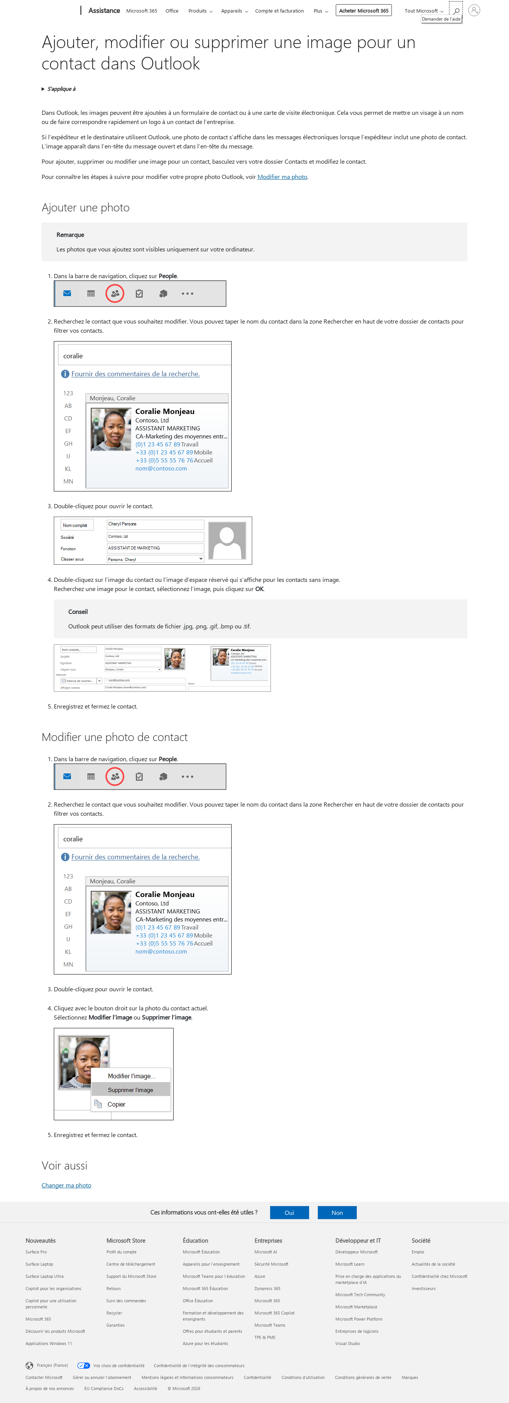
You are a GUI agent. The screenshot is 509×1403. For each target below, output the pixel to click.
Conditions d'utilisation (303, 1377)
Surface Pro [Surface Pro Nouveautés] (36, 1252)
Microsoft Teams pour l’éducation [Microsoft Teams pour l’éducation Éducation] (214, 1276)
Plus (318, 10)
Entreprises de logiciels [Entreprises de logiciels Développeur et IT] (357, 1331)
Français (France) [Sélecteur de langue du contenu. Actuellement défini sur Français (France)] (52, 1365)
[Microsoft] (52, 10)
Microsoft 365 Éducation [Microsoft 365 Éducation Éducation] (205, 1288)
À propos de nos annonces (50, 1388)
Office (172, 10)
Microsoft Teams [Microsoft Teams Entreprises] (269, 1325)
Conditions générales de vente (363, 1377)
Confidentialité (257, 1377)
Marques (410, 1377)
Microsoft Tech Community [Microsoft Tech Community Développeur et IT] (360, 1294)
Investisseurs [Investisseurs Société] (424, 1288)
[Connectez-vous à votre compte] (474, 10)
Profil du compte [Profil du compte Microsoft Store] (121, 1252)
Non (337, 1212)
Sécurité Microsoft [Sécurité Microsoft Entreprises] (271, 1264)
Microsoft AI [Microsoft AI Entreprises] (265, 1252)
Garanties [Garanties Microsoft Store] (115, 1325)
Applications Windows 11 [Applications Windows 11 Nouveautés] (49, 1343)
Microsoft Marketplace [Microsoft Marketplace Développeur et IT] (356, 1307)
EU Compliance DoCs (104, 1388)
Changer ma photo (66, 1185)
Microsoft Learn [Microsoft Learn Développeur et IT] (349, 1264)
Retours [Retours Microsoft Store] (113, 1288)
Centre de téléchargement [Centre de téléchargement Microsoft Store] (130, 1264)
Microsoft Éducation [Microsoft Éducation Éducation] (201, 1252)
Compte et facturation (279, 10)
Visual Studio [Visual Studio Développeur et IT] (347, 1343)
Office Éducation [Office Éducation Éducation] (198, 1300)
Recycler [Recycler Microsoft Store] (114, 1313)
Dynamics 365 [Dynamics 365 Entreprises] (267, 1288)
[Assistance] (103, 10)
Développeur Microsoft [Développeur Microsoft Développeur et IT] (356, 1252)
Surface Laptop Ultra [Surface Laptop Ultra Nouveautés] (45, 1276)
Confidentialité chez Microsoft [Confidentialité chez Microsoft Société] (439, 1276)
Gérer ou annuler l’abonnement (102, 1377)
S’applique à (61, 88)
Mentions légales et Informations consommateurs (188, 1377)
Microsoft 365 (141, 10)
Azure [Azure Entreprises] (259, 1276)
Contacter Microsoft (44, 1377)
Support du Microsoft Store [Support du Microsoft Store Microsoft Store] (131, 1276)
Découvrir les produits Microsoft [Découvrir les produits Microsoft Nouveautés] (55, 1331)
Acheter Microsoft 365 (363, 10)
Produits (197, 10)
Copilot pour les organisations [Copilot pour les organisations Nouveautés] (53, 1288)
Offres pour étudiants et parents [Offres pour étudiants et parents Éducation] (212, 1331)
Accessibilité (145, 1388)
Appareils (231, 10)
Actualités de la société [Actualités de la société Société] (433, 1264)
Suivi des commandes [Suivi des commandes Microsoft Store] (126, 1300)
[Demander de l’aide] (456, 9)
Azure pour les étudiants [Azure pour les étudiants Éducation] (205, 1343)
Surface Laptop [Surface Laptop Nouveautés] (39, 1264)
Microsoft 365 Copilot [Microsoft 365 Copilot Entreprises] (274, 1313)
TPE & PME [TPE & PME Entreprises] (264, 1337)
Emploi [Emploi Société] (418, 1252)
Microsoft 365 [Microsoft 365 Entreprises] (267, 1300)
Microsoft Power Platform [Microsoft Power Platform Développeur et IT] (358, 1319)
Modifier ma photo (282, 176)
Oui (289, 1212)
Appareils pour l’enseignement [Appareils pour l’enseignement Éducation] (211, 1264)
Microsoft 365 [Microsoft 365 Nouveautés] (38, 1319)
